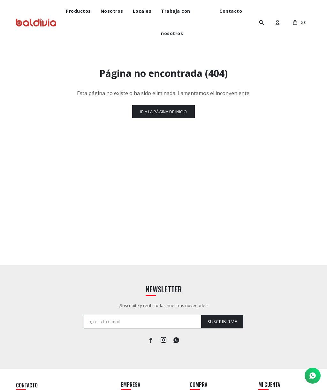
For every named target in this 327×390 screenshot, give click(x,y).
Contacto (230, 11)
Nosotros (112, 11)
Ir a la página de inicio (163, 112)
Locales (142, 11)
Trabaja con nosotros (175, 22)
